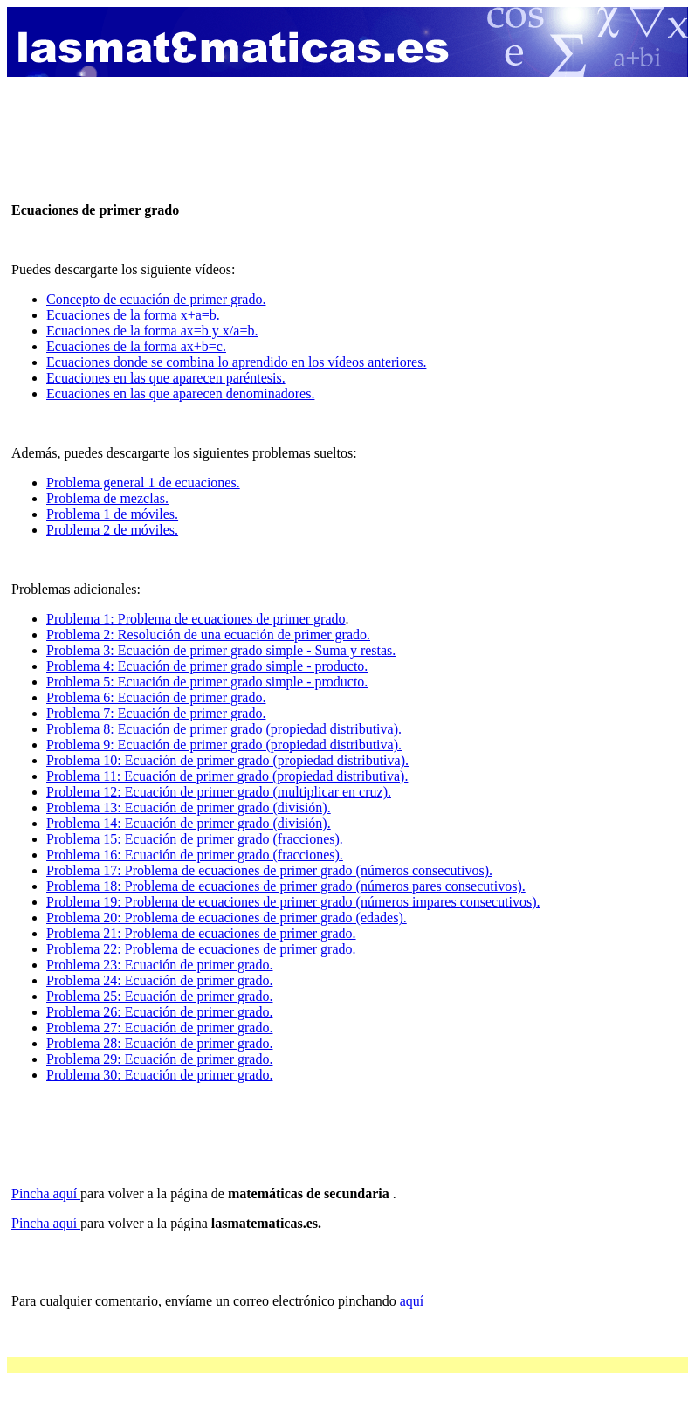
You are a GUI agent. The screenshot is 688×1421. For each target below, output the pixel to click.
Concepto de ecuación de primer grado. (155, 299)
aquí (412, 1300)
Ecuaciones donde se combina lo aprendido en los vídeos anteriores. (236, 362)
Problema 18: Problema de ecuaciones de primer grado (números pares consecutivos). (286, 886)
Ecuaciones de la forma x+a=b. (133, 314)
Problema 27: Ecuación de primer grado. (159, 1027)
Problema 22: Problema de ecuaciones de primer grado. (201, 949)
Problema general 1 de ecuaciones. (143, 482)
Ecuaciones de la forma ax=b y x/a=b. (152, 330)
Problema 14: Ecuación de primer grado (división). (188, 823)
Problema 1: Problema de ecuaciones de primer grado (196, 618)
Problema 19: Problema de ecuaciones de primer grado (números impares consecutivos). (293, 901)
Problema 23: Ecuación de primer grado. (159, 964)
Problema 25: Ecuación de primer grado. (159, 996)
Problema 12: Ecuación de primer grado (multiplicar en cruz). (218, 791)
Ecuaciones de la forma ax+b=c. (136, 346)
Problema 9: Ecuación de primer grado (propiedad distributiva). (224, 744)
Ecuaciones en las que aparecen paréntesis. (166, 377)
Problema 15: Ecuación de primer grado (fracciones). (194, 838)
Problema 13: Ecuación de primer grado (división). (188, 807)
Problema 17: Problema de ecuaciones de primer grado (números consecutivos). (269, 870)
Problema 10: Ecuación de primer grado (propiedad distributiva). (227, 760)
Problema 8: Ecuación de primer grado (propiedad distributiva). (224, 728)
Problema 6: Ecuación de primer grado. (155, 697)
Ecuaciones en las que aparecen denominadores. (180, 393)
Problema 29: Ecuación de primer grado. (159, 1059)
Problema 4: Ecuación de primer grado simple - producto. (207, 666)
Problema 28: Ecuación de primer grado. (159, 1043)
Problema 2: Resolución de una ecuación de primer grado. (208, 634)
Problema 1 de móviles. (112, 514)
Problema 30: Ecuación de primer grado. (159, 1074)
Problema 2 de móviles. (112, 529)
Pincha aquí (45, 1193)
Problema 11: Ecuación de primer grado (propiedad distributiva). (227, 776)
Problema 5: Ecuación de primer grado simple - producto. (207, 681)
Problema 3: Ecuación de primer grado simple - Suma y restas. (221, 650)
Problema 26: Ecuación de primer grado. (159, 1011)
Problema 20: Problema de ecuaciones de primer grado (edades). (226, 917)
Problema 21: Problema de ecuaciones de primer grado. (201, 933)
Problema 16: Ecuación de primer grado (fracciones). (194, 854)
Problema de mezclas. (107, 498)
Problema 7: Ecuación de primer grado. (155, 713)
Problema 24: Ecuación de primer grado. (159, 980)
